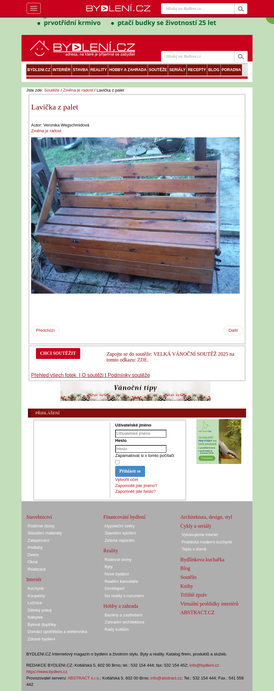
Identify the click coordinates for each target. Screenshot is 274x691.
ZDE (142, 359)
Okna (33, 561)
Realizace (37, 569)
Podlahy (35, 547)
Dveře (33, 554)
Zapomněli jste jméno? (136, 485)
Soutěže (52, 90)
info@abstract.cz (166, 678)
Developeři (114, 588)
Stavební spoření (120, 533)
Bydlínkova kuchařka (202, 559)
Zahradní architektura (124, 622)
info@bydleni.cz (204, 665)
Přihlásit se (130, 471)
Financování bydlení (124, 517)
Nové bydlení (117, 574)
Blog (185, 568)
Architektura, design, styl (206, 517)
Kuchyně (36, 588)
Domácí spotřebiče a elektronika (57, 631)
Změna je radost (78, 90)
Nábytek (35, 617)
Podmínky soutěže (129, 375)
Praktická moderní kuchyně (207, 542)
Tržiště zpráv (193, 595)
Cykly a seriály (195, 526)
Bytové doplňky (42, 624)
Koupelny (36, 595)
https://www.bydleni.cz (46, 671)
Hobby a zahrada (120, 606)
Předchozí (45, 330)
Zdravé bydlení (41, 639)
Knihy (186, 586)
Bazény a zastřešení (123, 615)
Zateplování (38, 540)
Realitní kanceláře (121, 581)
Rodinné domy (41, 526)
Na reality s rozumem (124, 595)
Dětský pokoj (39, 610)
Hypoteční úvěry (120, 526)
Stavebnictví (39, 517)
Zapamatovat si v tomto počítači (144, 455)
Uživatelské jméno (133, 425)
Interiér (33, 579)
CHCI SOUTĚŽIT (58, 353)
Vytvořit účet (126, 479)
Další (233, 330)
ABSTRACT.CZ (197, 612)
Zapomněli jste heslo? (135, 491)
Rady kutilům (117, 629)
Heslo (120, 440)
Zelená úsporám (120, 540)
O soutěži (93, 375)
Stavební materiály (45, 533)
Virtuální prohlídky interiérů (209, 603)
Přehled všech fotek (54, 375)
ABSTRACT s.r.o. (84, 678)
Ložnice (35, 602)
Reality (110, 550)
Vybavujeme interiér (200, 534)
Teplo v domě (194, 549)
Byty (109, 566)
